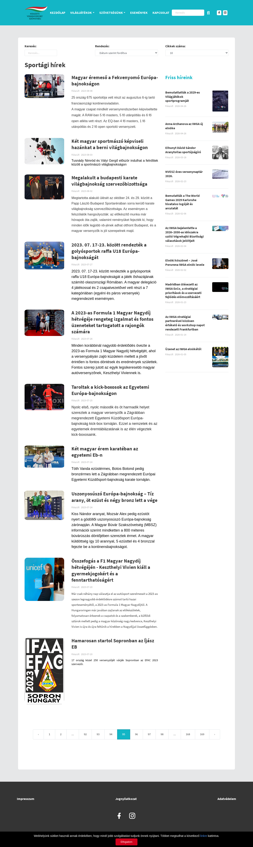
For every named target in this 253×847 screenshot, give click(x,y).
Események (139, 13)
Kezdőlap (57, 13)
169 (202, 734)
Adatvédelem (226, 799)
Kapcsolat (160, 13)
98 (162, 734)
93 (98, 734)
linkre (203, 835)
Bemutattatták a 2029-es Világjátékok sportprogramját (182, 97)
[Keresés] (188, 13)
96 (136, 734)
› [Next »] (214, 734)
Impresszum (25, 799)
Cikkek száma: (175, 46)
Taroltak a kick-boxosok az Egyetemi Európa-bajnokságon (110, 390)
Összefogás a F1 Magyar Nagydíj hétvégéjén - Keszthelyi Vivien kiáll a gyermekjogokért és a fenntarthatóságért (110, 570)
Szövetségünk (111, 13)
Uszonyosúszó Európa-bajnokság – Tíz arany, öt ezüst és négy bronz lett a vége (114, 497)
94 (110, 734)
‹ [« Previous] (38, 734)
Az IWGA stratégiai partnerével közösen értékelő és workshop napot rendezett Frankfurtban (185, 323)
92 (85, 734)
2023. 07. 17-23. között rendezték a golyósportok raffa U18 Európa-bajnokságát (109, 251)
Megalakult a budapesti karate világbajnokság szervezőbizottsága (109, 181)
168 (188, 734)
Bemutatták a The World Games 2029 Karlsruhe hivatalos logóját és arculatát (182, 202)
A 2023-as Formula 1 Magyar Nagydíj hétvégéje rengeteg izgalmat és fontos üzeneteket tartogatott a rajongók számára (112, 322)
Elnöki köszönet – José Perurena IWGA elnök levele (184, 263)
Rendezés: (102, 46)
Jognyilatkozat (126, 799)
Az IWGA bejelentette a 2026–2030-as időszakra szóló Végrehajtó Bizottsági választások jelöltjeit (184, 234)
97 (149, 734)
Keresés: (31, 46)
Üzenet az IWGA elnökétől (183, 349)
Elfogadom (126, 842)
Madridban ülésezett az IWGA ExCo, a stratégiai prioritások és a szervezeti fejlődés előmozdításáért (183, 291)
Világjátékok (81, 13)
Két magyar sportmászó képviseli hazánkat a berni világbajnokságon (109, 144)
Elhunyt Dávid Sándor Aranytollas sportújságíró (183, 150)
